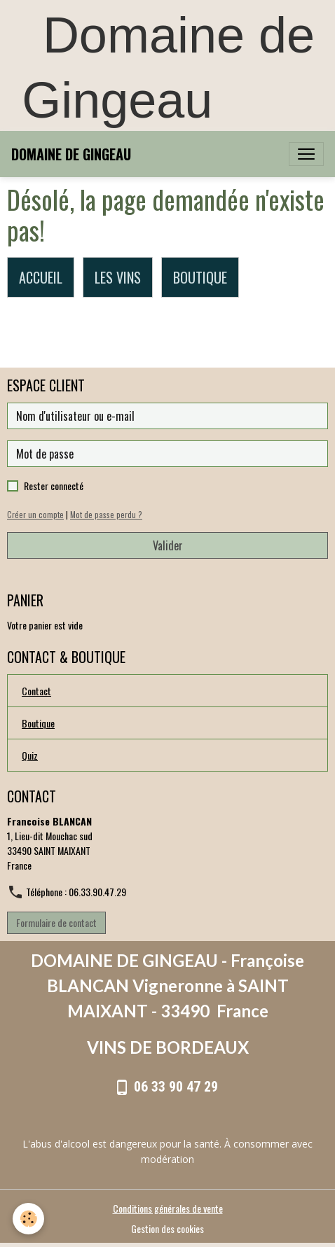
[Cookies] (28, 1218)
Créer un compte (35, 514)
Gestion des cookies (167, 1228)
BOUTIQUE (200, 277)
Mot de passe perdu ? (106, 514)
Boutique (38, 723)
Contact (36, 690)
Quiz (30, 755)
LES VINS (118, 277)
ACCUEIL (40, 277)
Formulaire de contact (56, 922)
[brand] (71, 154)
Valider (168, 545)
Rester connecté (53, 485)
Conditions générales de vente (168, 1208)
